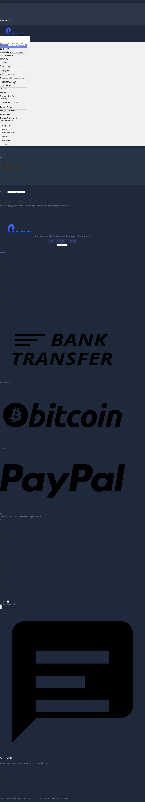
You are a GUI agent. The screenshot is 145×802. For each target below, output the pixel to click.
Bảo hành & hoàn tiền (7, 279)
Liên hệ (2, 259)
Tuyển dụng (3, 289)
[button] (5, 67)
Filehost (3, 89)
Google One (5, 126)
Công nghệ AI (5, 543)
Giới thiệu (3, 255)
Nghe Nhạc (4, 62)
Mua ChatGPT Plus (6, 313)
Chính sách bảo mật (6, 286)
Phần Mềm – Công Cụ (8, 82)
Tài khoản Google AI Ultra (8, 305)
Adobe (3, 136)
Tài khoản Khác (5, 114)
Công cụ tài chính (6, 85)
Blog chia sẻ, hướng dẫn (7, 266)
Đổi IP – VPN (4, 49)
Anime (2, 66)
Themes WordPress (7, 118)
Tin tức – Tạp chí (6, 107)
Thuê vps (4, 144)
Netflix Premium (7, 133)
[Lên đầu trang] (1, 519)
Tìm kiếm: (3, 192)
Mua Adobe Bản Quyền (7, 309)
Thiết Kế (3, 78)
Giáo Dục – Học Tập (7, 96)
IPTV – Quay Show (6, 55)
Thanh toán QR (5, 20)
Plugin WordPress (6, 121)
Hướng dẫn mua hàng (7, 282)
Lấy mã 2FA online (6, 262)
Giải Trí (2, 53)
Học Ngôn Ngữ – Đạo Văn (9, 102)
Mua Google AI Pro (6, 302)
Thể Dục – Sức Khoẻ (7, 74)
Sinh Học (3, 92)
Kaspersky (5, 140)
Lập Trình (3, 99)
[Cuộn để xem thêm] (1, 157)
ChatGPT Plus (6, 129)
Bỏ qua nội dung (6, 1)
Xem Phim (3, 59)
